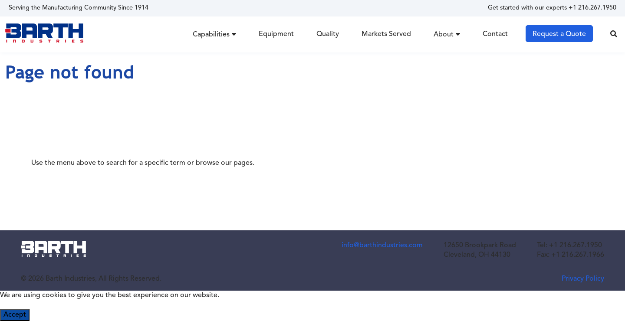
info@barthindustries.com (382, 245)
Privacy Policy (583, 278)
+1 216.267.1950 (592, 8)
